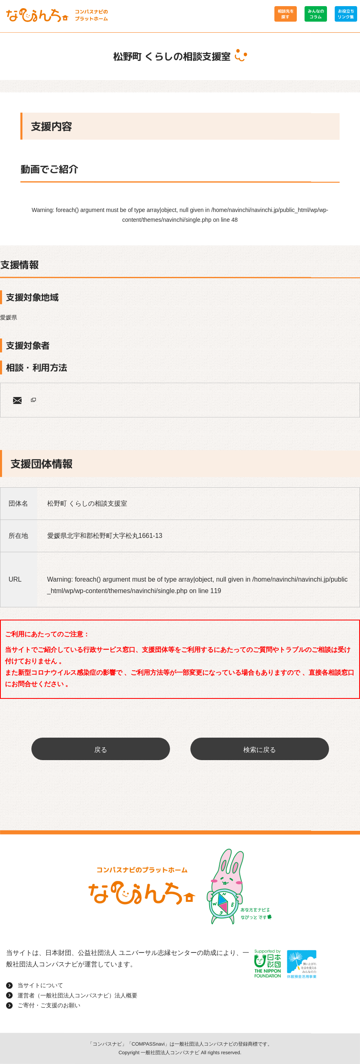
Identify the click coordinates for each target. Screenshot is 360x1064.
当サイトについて (40, 985)
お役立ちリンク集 (346, 14)
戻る (100, 749)
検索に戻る (259, 749)
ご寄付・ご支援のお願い (49, 1005)
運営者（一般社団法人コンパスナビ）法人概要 (77, 995)
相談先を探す (285, 14)
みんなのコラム (315, 14)
